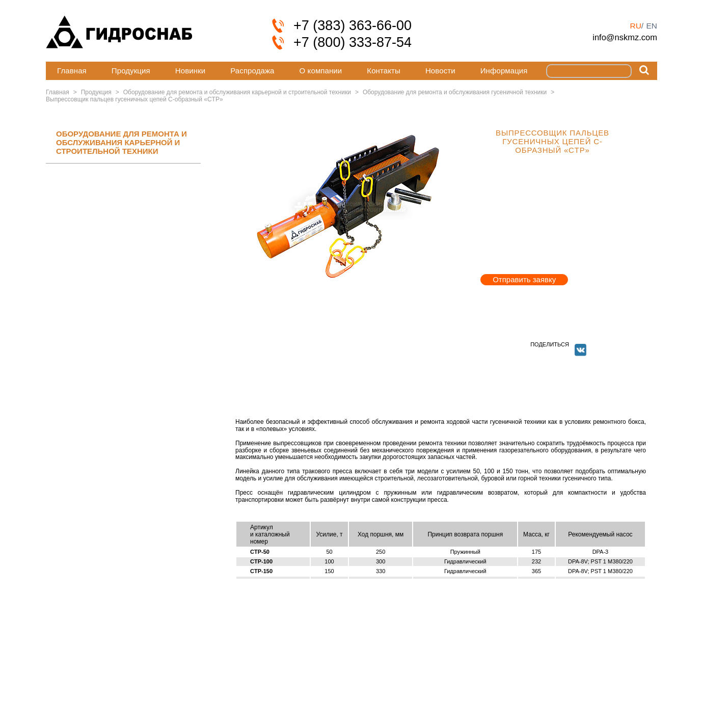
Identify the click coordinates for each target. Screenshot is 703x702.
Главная (72, 70)
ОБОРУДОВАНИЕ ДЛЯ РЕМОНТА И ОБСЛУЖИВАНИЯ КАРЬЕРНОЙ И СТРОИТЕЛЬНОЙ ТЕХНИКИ (121, 142)
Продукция (131, 70)
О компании (321, 70)
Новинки (190, 70)
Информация (504, 70)
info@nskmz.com (624, 37)
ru (635, 25)
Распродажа (252, 70)
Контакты (383, 70)
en (651, 25)
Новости (440, 70)
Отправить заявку (524, 279)
